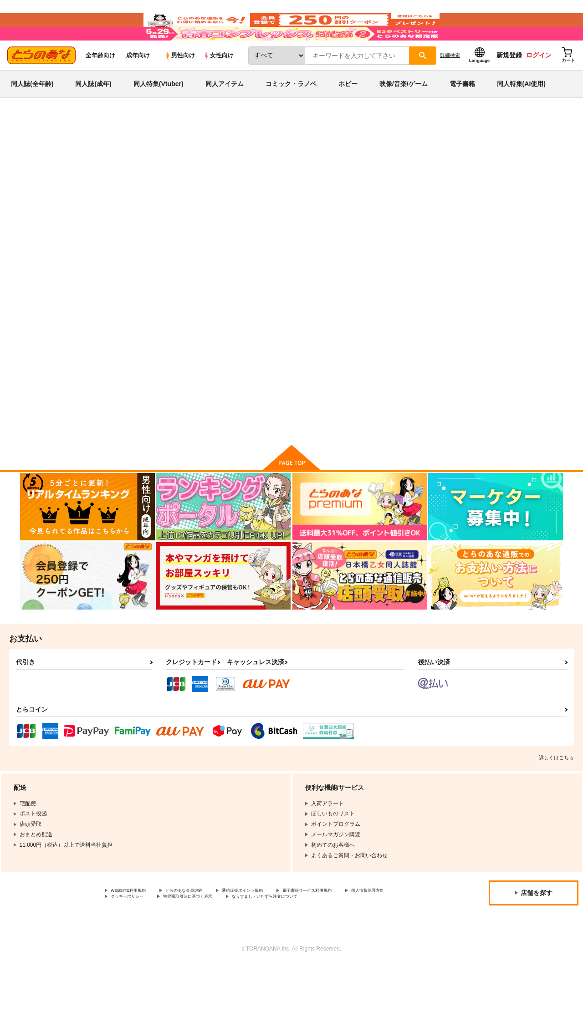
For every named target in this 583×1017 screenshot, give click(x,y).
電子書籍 (462, 111)
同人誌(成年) (93, 111)
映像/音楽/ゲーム (403, 111)
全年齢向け (100, 82)
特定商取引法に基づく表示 (270, 939)
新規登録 (509, 82)
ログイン (539, 82)
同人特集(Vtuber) (158, 111)
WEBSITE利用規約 (134, 932)
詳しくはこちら (556, 798)
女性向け (218, 82)
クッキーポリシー (196, 939)
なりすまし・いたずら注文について (154, 947)
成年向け (138, 82)
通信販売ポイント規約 (272, 932)
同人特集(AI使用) (521, 111)
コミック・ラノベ (291, 111)
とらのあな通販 (37, 150)
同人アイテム (224, 111)
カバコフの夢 (437, 206)
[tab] (173, 248)
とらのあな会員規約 (201, 932)
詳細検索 (450, 82)
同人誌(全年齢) (32, 111)
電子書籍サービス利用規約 (352, 932)
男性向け (179, 82)
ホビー (348, 111)
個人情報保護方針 (132, 939)
